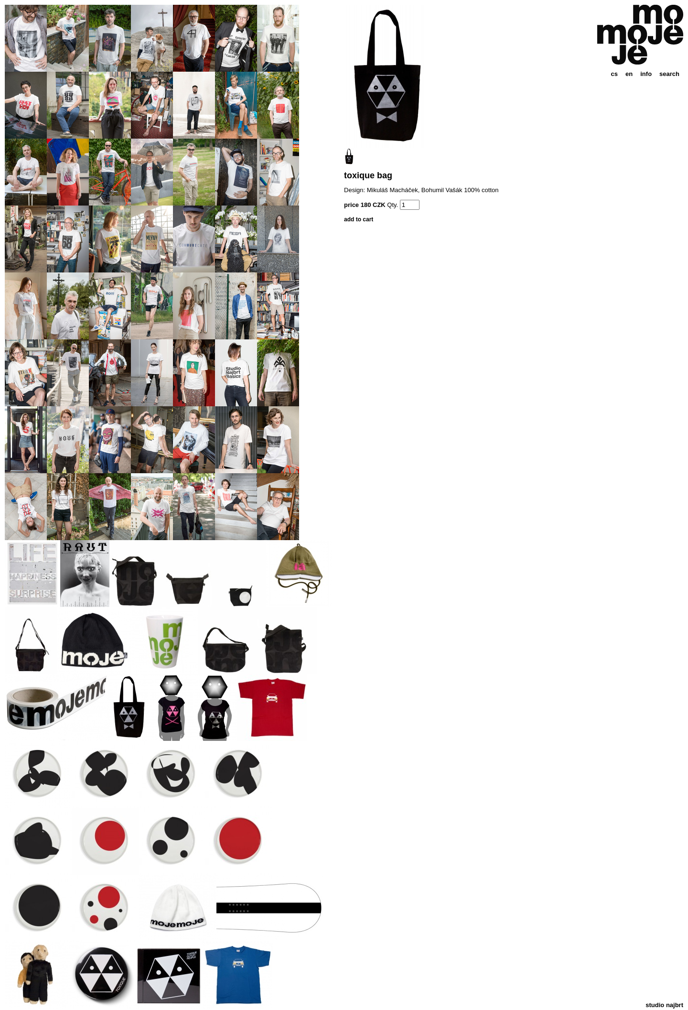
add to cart (358, 219)
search (669, 73)
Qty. (392, 204)
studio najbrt (664, 1005)
